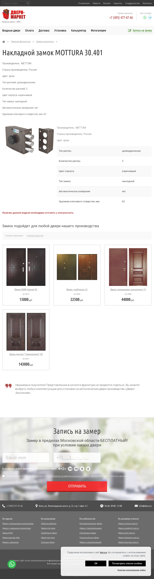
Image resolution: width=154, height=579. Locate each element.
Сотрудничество (132, 3)
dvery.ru (103, 552)
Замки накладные (45, 41)
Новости (96, 3)
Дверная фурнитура (21, 41)
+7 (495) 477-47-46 (121, 18)
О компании (84, 3)
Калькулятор (78, 30)
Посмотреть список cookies (127, 563)
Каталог (107, 3)
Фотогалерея (98, 30)
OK (95, 563)
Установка (60, 30)
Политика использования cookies (131, 570)
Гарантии (118, 3)
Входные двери (11, 30)
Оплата (29, 30)
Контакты (147, 3)
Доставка (44, 30)
